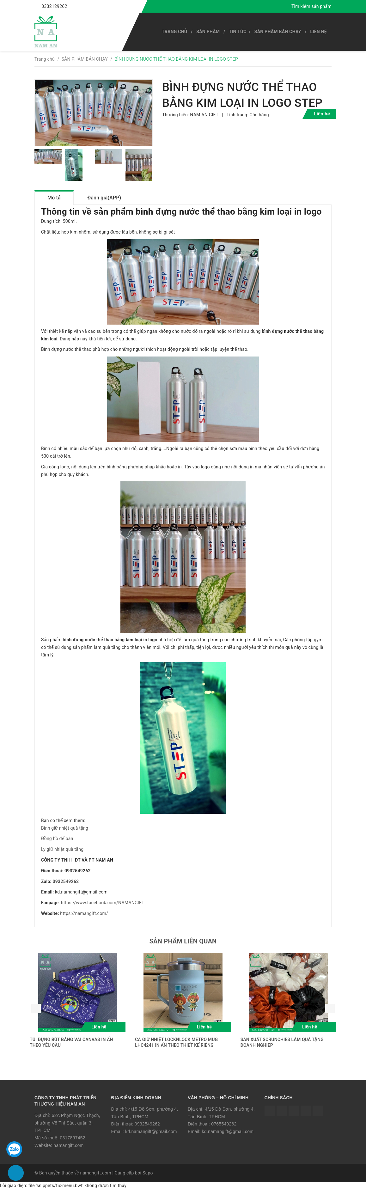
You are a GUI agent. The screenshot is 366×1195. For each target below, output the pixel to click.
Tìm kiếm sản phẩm (311, 6)
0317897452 (72, 1143)
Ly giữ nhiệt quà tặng (62, 854)
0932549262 (66, 886)
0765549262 (223, 1129)
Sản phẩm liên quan (183, 946)
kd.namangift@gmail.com (151, 1137)
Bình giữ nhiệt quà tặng (64, 833)
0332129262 (54, 6)
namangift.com (68, 1150)
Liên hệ (318, 31)
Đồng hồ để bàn (57, 844)
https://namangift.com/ (84, 918)
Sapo (148, 1178)
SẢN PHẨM (208, 31)
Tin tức (237, 31)
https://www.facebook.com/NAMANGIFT (102, 908)
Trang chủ (174, 31)
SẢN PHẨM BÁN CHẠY (277, 31)
